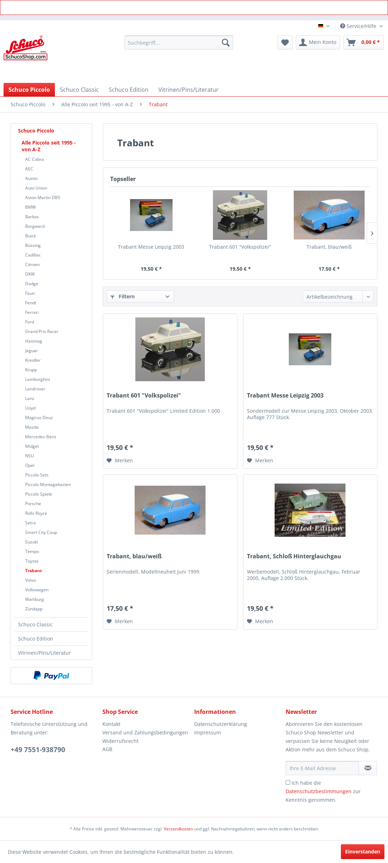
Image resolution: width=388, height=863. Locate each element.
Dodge (31, 284)
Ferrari (32, 312)
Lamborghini (37, 379)
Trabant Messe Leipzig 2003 (151, 246)
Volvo (30, 580)
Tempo (32, 551)
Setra (30, 523)
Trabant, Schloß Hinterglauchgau (294, 556)
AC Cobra (34, 159)
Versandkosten (178, 829)
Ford (29, 322)
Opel (29, 465)
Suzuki (31, 542)
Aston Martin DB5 (42, 197)
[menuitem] (178, 42)
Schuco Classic (35, 624)
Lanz (29, 398)
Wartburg (34, 599)
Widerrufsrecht (120, 741)
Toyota (32, 561)
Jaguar (31, 351)
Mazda (32, 427)
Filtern (123, 296)
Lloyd (30, 408)
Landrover (35, 389)
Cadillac (33, 255)
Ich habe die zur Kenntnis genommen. (323, 791)
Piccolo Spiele (38, 494)
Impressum (207, 732)
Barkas (32, 217)
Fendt (30, 303)
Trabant (33, 571)
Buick (30, 236)
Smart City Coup (41, 532)
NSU (29, 456)
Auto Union (36, 188)
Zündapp (34, 609)
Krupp (31, 370)
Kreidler (33, 360)
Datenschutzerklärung (220, 724)
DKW (30, 274)
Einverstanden (362, 851)
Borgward (35, 226)
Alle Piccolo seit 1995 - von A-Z (49, 146)
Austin (31, 178)
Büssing (33, 245)
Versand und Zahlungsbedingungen (145, 732)
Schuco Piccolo (36, 130)
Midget (32, 446)
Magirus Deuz (39, 417)
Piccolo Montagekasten (48, 484)
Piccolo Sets (37, 475)
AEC (29, 169)
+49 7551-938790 (38, 749)
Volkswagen (37, 590)
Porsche (33, 504)
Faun (30, 293)
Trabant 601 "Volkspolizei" (240, 246)
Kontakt (111, 724)
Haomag (33, 341)
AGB (107, 749)
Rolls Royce (36, 513)
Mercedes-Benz (40, 437)
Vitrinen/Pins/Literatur (44, 652)
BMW (30, 207)
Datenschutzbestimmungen (319, 791)
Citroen (32, 264)
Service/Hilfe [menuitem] (359, 26)
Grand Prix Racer (41, 331)
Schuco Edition (35, 638)
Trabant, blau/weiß (329, 246)
